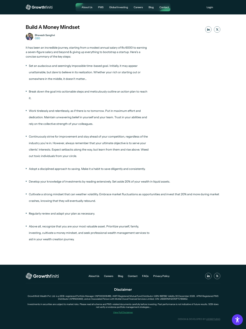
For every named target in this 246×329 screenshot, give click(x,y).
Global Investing (118, 7)
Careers (138, 7)
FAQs (145, 276)
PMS (101, 7)
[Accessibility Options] (237, 319)
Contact (164, 7)
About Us (87, 7)
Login (210, 7)
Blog (151, 7)
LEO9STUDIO (213, 319)
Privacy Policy (161, 276)
